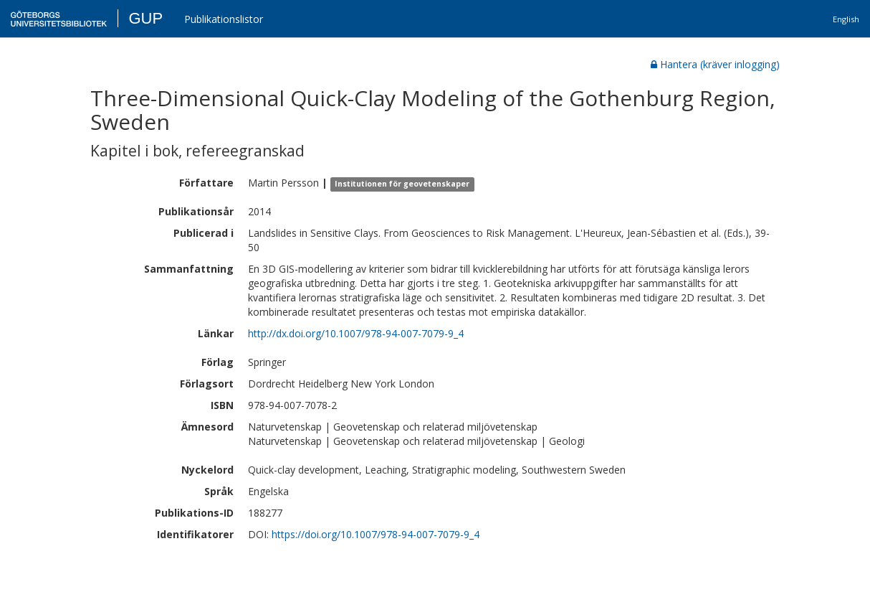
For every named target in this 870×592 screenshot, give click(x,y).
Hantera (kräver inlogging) (715, 64)
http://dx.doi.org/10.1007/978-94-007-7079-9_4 (356, 333)
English (846, 19)
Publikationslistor (223, 19)
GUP (145, 18)
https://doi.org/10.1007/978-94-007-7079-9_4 (375, 534)
